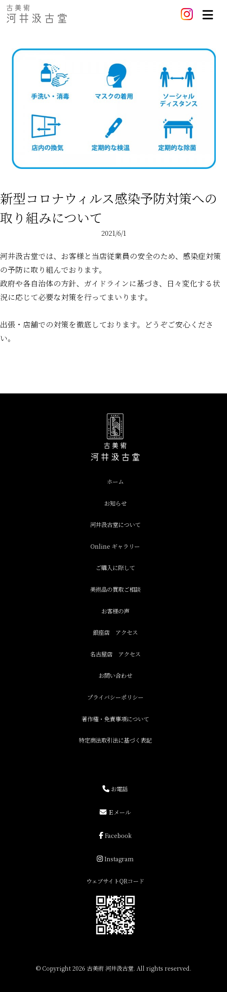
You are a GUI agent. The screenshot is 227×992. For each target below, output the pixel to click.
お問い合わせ (115, 675)
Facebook (115, 835)
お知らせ (115, 503)
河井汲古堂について (115, 524)
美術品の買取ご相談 (115, 589)
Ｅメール (115, 812)
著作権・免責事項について (115, 718)
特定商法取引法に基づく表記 (115, 740)
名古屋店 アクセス (115, 654)
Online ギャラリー (115, 546)
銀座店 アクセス (115, 632)
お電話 (115, 788)
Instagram (115, 858)
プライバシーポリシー (115, 697)
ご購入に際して (115, 567)
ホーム (115, 481)
